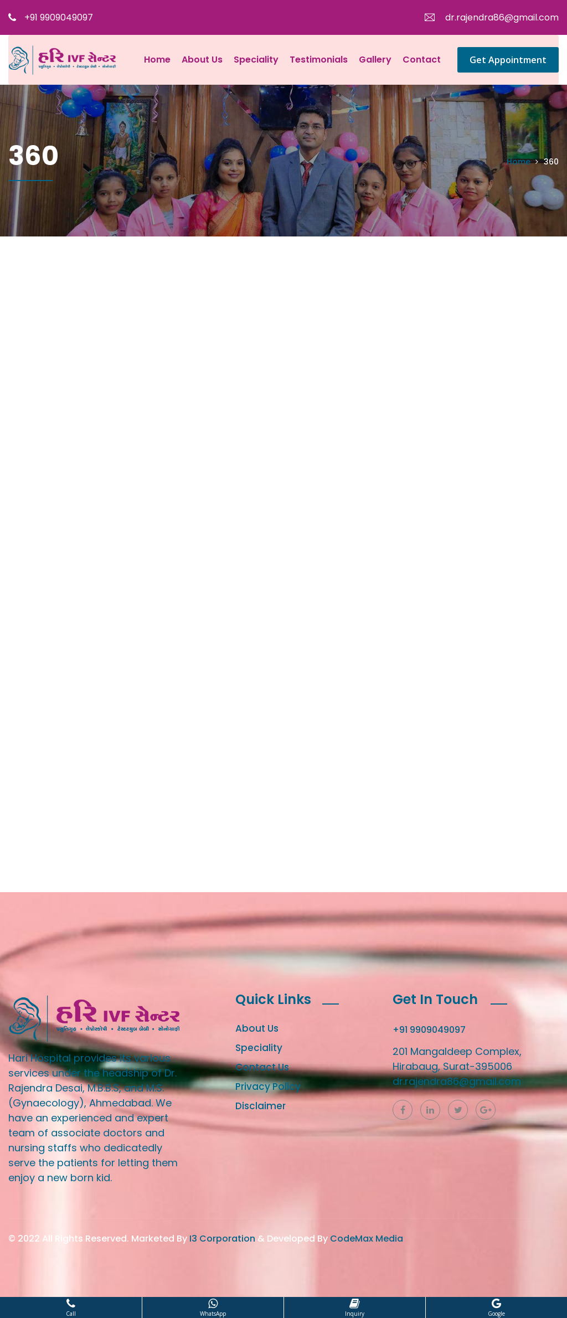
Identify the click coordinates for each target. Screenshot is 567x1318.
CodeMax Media (366, 1238)
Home (157, 59)
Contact (422, 59)
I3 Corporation (222, 1238)
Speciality (256, 59)
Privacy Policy (268, 1086)
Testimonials (319, 59)
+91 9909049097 (50, 17)
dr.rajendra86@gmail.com (492, 17)
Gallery (375, 59)
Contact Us (262, 1067)
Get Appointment (508, 60)
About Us (202, 59)
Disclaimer (260, 1106)
